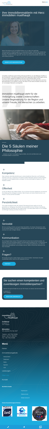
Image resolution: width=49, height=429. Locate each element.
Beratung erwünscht (13, 296)
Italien (5, 362)
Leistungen (6, 371)
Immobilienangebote (10, 353)
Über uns (5, 375)
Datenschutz (24, 394)
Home (4, 348)
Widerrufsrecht (25, 397)
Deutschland (6, 356)
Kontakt (7, 263)
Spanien (5, 364)
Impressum (24, 390)
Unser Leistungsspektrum (13, 62)
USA (4, 367)
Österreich (6, 359)
